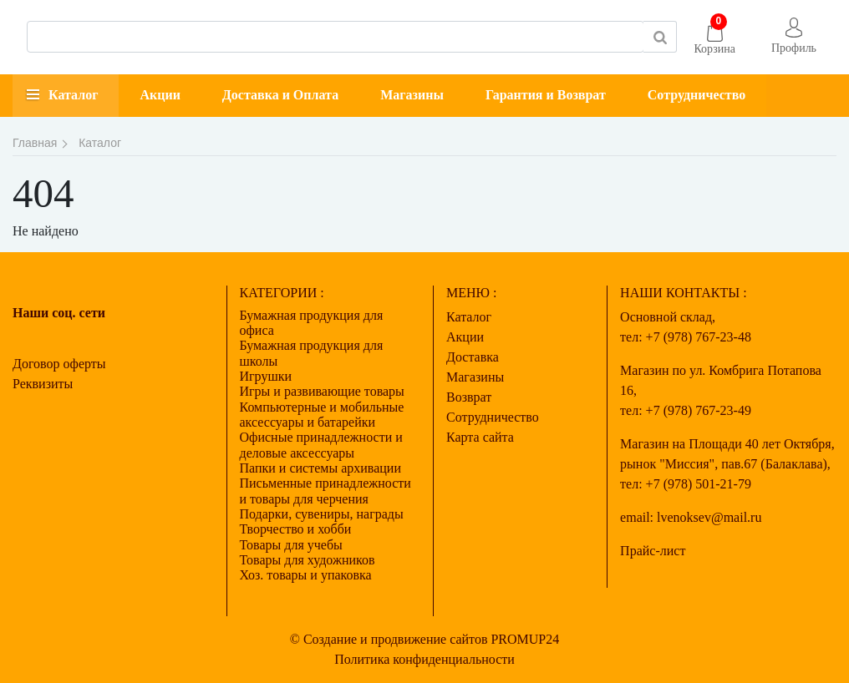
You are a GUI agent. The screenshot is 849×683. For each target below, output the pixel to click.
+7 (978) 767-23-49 (698, 410)
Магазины (412, 95)
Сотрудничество (696, 95)
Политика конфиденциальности (424, 659)
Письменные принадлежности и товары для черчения (325, 490)
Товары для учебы (291, 545)
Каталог (73, 95)
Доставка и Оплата (280, 95)
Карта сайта (480, 437)
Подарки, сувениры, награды (322, 514)
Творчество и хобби (296, 529)
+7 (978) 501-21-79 (698, 484)
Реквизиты (43, 384)
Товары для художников (307, 560)
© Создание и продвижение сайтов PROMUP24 (425, 639)
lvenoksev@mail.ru (709, 517)
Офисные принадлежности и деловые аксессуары (321, 444)
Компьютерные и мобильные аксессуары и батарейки (322, 414)
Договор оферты (59, 364)
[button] (793, 37)
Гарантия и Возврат (546, 95)
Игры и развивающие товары (322, 391)
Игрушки (266, 376)
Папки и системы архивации (320, 468)
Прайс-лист (652, 551)
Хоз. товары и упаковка (306, 575)
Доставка (472, 357)
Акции (160, 95)
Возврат (468, 397)
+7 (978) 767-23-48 (698, 337)
